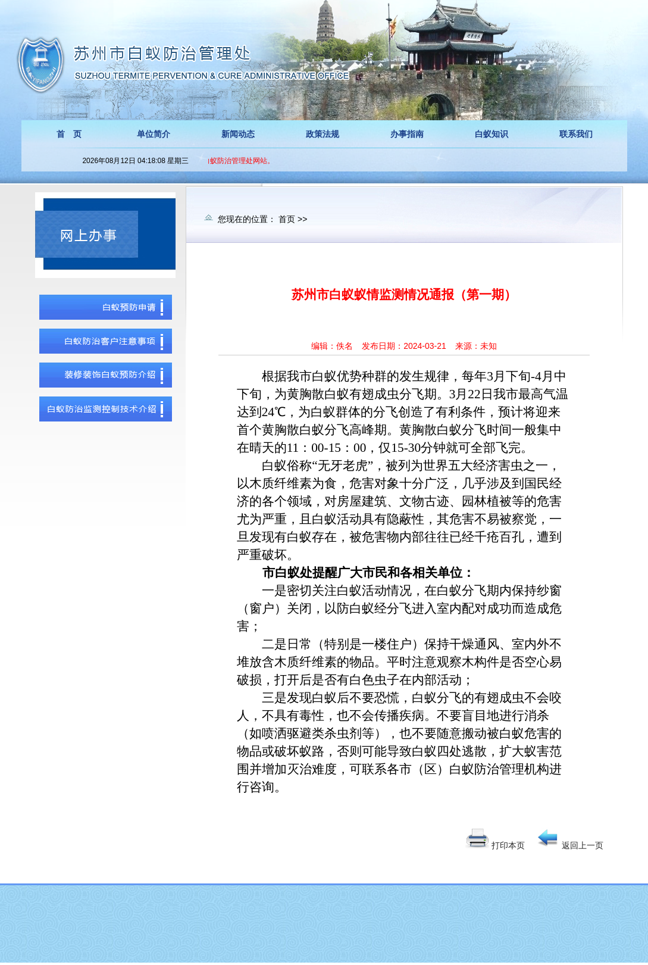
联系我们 (576, 134)
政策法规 (322, 134)
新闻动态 (238, 134)
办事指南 (407, 134)
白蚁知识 (491, 134)
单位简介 (153, 134)
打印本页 (508, 845)
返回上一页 (582, 845)
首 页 (69, 134)
